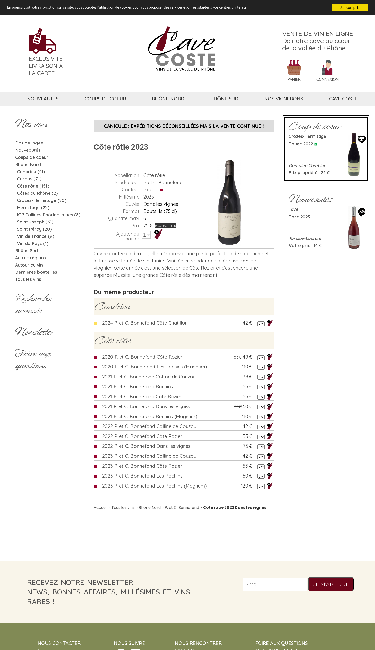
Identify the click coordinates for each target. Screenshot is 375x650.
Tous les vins (28, 279)
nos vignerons (283, 99)
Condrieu (112, 306)
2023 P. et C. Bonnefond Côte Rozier (142, 466)
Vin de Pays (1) (33, 243)
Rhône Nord (28, 164)
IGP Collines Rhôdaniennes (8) (49, 214)
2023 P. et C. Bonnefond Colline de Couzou (149, 456)
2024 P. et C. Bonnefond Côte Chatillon (145, 323)
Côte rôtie (154, 175)
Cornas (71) (29, 179)
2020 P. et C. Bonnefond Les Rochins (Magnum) (154, 367)
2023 (148, 197)
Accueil (100, 507)
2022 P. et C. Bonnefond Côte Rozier (142, 436)
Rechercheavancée (33, 304)
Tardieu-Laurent (305, 238)
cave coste (343, 99)
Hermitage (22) (33, 207)
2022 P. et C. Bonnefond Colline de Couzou (149, 426)
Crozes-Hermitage (307, 136)
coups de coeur (105, 99)
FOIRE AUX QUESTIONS (281, 643)
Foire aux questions (32, 359)
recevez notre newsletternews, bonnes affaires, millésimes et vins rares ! (108, 592)
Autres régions (30, 258)
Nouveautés (27, 150)
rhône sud (224, 99)
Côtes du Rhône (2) (37, 193)
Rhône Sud (26, 250)
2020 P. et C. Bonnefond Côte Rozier (142, 357)
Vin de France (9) (35, 236)
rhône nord (168, 99)
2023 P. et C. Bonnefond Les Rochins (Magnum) (154, 486)
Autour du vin (29, 265)
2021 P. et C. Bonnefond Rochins (137, 386)
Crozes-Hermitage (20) (41, 200)
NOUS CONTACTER (59, 643)
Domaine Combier (307, 165)
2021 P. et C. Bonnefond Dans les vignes (146, 406)
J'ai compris (349, 7)
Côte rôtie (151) (33, 186)
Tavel (294, 209)
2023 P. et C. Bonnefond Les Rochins (142, 476)
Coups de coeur (31, 157)
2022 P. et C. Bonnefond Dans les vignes (146, 446)
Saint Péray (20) (34, 229)
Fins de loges (29, 143)
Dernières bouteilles (36, 272)
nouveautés (43, 99)
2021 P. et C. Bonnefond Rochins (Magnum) (149, 416)
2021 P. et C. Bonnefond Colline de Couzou (149, 377)
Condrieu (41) (31, 171)
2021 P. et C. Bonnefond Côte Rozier (142, 397)
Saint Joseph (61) (35, 222)
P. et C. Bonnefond (163, 182)
